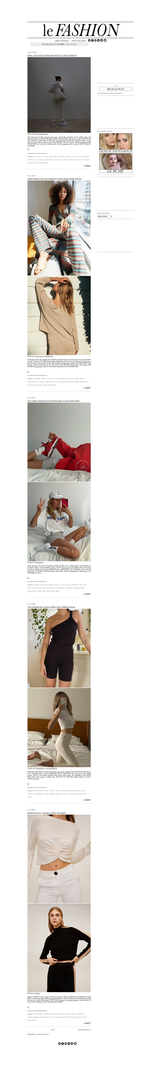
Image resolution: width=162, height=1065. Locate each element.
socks (86, 571)
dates (86, 137)
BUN (34, 156)
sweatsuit (83, 142)
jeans (48, 1000)
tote (75, 144)
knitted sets (74, 365)
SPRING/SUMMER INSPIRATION (77, 381)
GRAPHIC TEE (40, 588)
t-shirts (52, 571)
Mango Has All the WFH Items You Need (46, 813)
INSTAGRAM (41, 159)
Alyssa (60, 775)
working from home (50, 137)
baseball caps (73, 571)
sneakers (65, 144)
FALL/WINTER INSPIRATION (65, 378)
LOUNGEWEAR (49, 381)
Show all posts (71, 44)
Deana (68, 775)
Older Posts (84, 1030)
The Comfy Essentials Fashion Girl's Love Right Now (53, 401)
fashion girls (66, 567)
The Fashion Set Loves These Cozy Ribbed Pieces (51, 607)
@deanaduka (39, 768)
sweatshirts (38, 366)
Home (53, 1030)
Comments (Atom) (43, 1034)
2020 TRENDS (37, 1014)
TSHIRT (39, 591)
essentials (30, 571)
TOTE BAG (77, 159)
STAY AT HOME (68, 794)
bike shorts (59, 571)
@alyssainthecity (51, 768)
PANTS (46, 794)
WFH (83, 159)
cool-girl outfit (32, 142)
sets (53, 777)
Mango (37, 993)
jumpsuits (61, 1000)
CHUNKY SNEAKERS (50, 156)
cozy (75, 139)
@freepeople (48, 356)
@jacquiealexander (41, 134)
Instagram (59, 140)
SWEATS (66, 159)
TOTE (71, 159)
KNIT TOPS (39, 381)
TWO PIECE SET (32, 385)
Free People (39, 356)
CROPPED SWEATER (58, 1014)
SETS (56, 381)
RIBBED (52, 794)
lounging (36, 778)
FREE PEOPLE (79, 378)
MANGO (67, 1014)
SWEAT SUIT (58, 159)
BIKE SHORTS (48, 584)
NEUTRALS (49, 159)
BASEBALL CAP (38, 584)
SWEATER (63, 1017)
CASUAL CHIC (65, 584)
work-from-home (54, 998)
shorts (85, 365)
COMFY (67, 156)
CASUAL (40, 156)
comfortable (65, 363)
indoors (52, 567)
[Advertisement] (80, 12)
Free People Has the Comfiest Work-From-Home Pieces (54, 179)
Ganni (47, 997)
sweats (67, 772)
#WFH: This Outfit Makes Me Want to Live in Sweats (52, 55)
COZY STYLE (75, 156)
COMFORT (61, 156)
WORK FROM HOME (42, 163)
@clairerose (39, 562)
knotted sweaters (73, 1000)
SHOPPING (63, 381)
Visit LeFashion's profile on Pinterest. (109, 93)
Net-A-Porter (57, 997)
